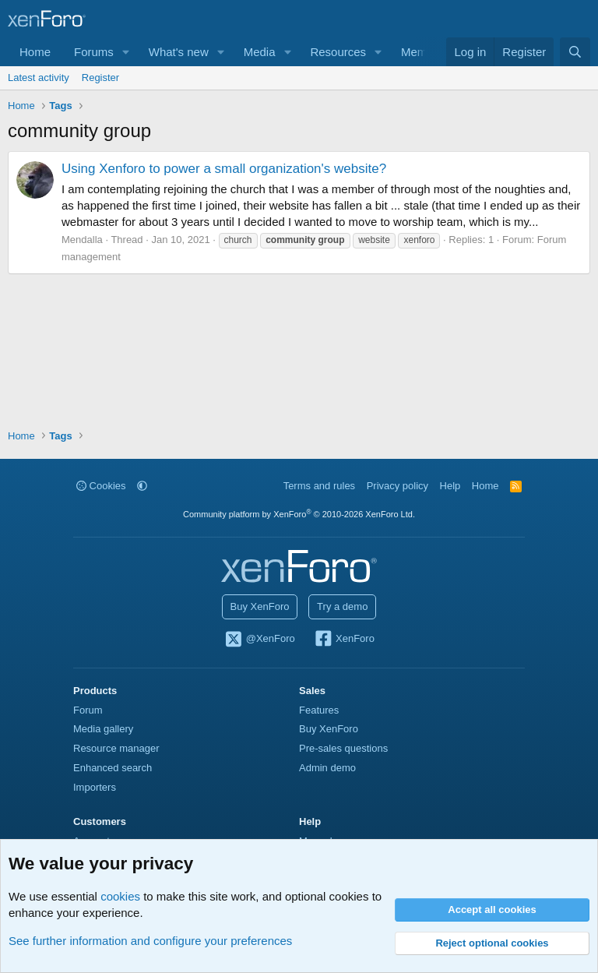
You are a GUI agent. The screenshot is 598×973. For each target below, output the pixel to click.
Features (319, 710)
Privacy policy (397, 486)
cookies (120, 896)
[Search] (575, 51)
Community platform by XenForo (299, 514)
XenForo (344, 639)
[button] (126, 51)
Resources (338, 51)
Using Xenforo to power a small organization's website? (224, 168)
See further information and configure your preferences (150, 940)
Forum (88, 710)
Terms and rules (319, 486)
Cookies (101, 486)
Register (100, 77)
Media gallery (103, 729)
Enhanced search (112, 768)
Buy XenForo (260, 606)
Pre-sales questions (343, 748)
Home (35, 51)
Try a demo (342, 606)
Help (450, 486)
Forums (94, 51)
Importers (94, 787)
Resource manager (116, 748)
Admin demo (327, 768)
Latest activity (38, 77)
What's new (179, 51)
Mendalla (82, 239)
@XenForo (259, 639)
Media (260, 51)
